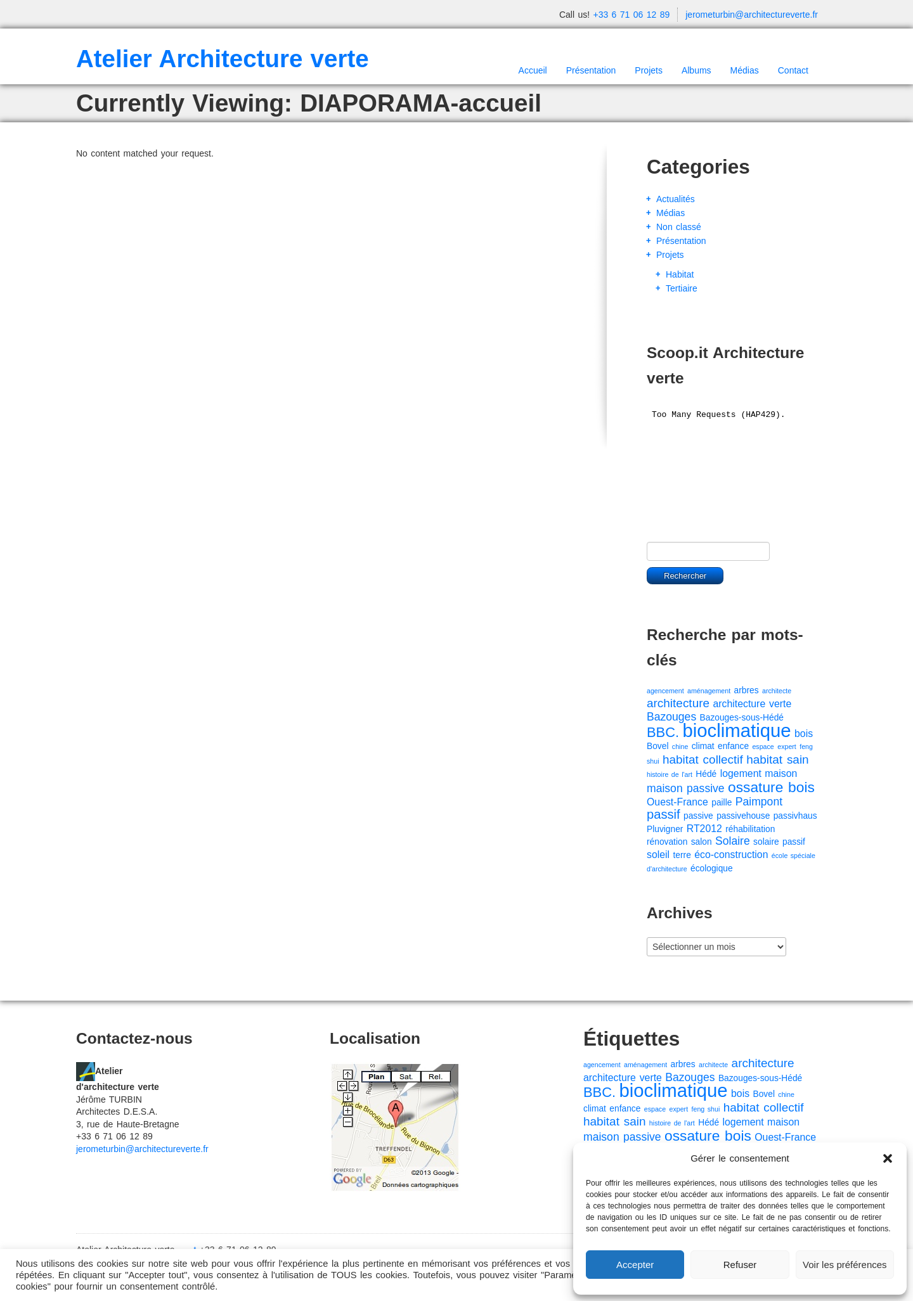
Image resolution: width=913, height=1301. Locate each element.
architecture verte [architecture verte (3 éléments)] (752, 703)
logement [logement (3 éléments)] (740, 773)
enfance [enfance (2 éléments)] (733, 746)
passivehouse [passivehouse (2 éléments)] (743, 816)
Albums (696, 70)
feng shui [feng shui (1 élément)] (706, 1109)
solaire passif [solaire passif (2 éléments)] (779, 842)
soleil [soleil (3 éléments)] (658, 854)
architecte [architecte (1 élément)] (776, 691)
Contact (793, 70)
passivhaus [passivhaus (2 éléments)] (795, 816)
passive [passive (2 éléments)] (698, 816)
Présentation (591, 70)
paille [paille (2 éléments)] (721, 802)
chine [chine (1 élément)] (680, 746)
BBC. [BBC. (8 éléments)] (663, 732)
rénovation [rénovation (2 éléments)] (667, 842)
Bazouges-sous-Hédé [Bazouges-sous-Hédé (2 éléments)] (742, 717)
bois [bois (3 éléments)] (803, 733)
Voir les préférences (845, 1264)
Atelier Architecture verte (222, 58)
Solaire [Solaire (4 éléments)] (732, 841)
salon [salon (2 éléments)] (701, 842)
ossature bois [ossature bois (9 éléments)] (771, 787)
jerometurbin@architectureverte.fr (751, 15)
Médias (744, 70)
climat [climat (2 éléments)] (703, 746)
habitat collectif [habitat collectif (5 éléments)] (703, 759)
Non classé (678, 227)
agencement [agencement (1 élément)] (665, 691)
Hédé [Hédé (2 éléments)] (706, 774)
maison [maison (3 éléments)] (781, 773)
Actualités (675, 199)
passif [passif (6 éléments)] (663, 814)
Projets (649, 70)
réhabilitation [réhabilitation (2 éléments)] (750, 829)
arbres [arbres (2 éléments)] (746, 690)
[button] (887, 1158)
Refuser (740, 1264)
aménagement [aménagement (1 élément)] (708, 691)
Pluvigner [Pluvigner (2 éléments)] (665, 829)
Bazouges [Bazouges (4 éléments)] (671, 716)
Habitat (680, 274)
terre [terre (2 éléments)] (682, 855)
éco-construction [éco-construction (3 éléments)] (731, 854)
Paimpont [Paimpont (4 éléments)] (758, 801)
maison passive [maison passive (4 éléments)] (686, 788)
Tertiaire (681, 288)
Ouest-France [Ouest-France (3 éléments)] (677, 802)
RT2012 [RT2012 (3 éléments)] (704, 828)
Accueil (533, 70)
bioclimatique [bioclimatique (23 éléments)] (736, 730)
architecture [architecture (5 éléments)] (678, 703)
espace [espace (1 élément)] (763, 746)
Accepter (635, 1264)
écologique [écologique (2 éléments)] (711, 868)
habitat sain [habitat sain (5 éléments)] (777, 759)
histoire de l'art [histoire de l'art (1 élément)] (669, 774)
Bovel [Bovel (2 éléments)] (657, 746)
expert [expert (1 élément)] (786, 746)
